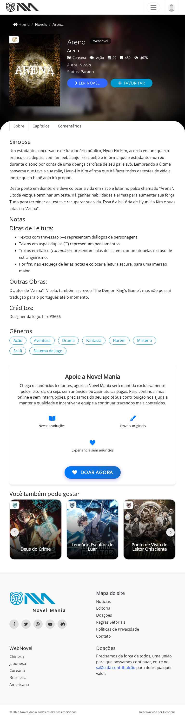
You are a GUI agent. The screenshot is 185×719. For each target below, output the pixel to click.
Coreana (76, 57)
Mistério (144, 340)
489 (125, 57)
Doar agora (92, 472)
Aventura (42, 340)
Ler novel (87, 83)
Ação (97, 57)
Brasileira (17, 677)
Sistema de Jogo (47, 350)
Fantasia (93, 340)
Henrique (169, 712)
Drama (68, 340)
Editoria (103, 608)
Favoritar (131, 83)
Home (21, 24)
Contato (103, 636)
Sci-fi (17, 350)
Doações (104, 615)
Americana (19, 684)
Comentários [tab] (69, 126)
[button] (170, 532)
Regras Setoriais (111, 622)
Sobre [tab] (18, 126)
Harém (119, 340)
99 (112, 57)
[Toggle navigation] (153, 7)
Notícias (103, 601)
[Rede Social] (14, 624)
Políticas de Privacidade (117, 629)
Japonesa (17, 663)
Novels (41, 24)
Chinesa (16, 656)
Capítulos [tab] (41, 126)
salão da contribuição (115, 667)
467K (141, 57)
